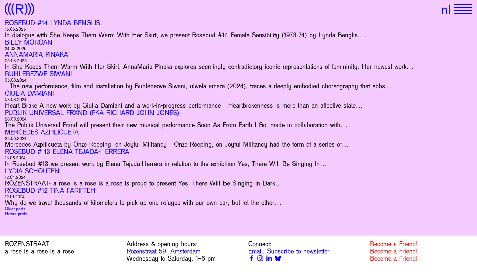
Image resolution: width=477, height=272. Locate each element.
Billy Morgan (28, 42)
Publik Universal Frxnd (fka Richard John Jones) (92, 113)
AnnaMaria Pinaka (36, 54)
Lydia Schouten (32, 171)
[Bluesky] (278, 258)
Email (255, 251)
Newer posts (16, 213)
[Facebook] (251, 258)
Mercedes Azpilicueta (42, 132)
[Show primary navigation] (463, 9)
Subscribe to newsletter (298, 251)
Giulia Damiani (29, 93)
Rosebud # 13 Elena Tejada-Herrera (67, 151)
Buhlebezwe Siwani (38, 74)
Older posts (15, 208)
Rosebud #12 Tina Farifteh (50, 190)
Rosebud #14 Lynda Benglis (52, 23)
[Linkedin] (269, 258)
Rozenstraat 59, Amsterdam (163, 251)
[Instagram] (260, 258)
